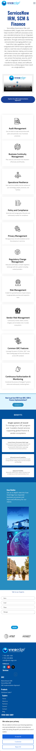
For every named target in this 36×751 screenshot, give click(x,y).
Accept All (18, 736)
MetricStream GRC (6, 681)
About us (5, 701)
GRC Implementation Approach (10, 685)
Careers (4, 706)
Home (4, 699)
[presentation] (18, 619)
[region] (18, 734)
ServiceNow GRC (6, 683)
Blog (3, 711)
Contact (4, 709)
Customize (18, 741)
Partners (5, 704)
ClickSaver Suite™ (6, 692)
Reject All (18, 747)
